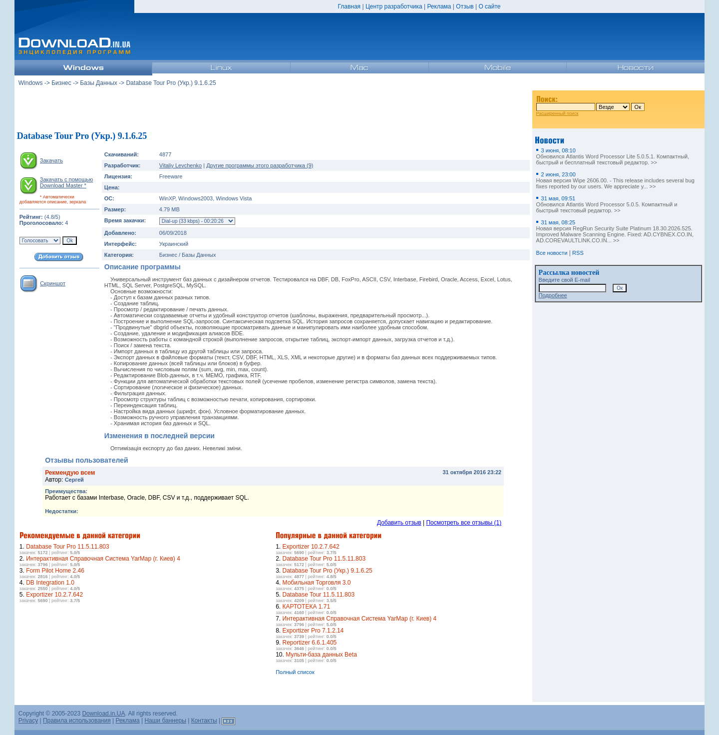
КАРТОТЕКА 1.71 (307, 606)
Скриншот (52, 283)
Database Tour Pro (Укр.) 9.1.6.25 (327, 570)
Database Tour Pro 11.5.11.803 (67, 546)
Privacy (28, 720)
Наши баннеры (165, 720)
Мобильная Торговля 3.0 (317, 582)
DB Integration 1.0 (50, 582)
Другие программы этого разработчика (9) (259, 165)
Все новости (552, 253)
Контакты (204, 720)
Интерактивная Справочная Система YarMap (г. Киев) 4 (103, 558)
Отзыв (464, 6)
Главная (349, 6)
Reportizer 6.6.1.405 (310, 642)
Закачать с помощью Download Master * (66, 182)
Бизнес (61, 82)
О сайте (489, 6)
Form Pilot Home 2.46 (55, 570)
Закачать (51, 160)
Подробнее (553, 295)
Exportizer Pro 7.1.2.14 (313, 630)
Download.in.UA (103, 713)
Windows (30, 82)
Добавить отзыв (399, 522)
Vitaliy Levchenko (180, 165)
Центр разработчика (393, 6)
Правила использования (77, 720)
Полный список (295, 672)
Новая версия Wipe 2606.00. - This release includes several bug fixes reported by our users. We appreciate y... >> (615, 180)
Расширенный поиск (557, 113)
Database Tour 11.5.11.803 (319, 594)
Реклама (439, 6)
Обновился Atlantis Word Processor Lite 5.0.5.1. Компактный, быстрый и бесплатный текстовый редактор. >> (613, 156)
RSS (578, 253)
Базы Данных (98, 82)
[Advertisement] (273, 109)
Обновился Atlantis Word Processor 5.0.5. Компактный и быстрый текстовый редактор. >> (607, 204)
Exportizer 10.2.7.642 (54, 594)
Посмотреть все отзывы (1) (463, 522)
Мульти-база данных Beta (321, 654)
